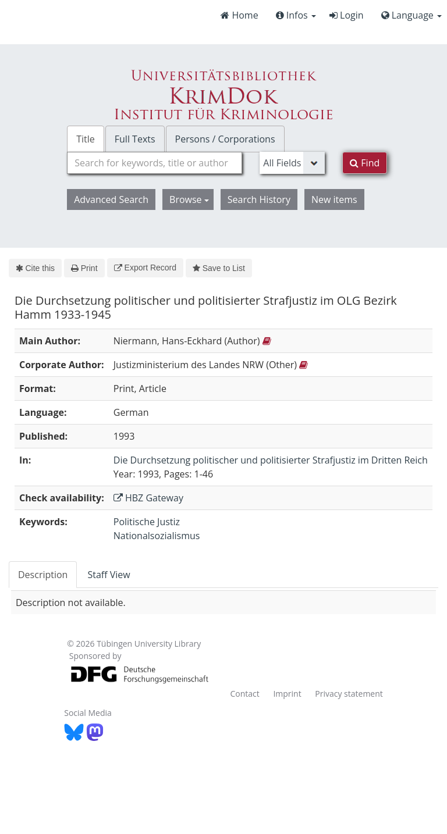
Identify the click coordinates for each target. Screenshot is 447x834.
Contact (244, 693)
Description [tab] (43, 574)
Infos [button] (296, 15)
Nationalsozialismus (156, 535)
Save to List (219, 268)
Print (84, 268)
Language (411, 15)
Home (239, 15)
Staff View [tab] (108, 574)
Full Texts (135, 139)
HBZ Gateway (148, 497)
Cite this (35, 268)
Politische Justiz (146, 521)
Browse (189, 199)
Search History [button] (259, 199)
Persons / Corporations (225, 139)
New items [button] (334, 199)
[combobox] (154, 163)
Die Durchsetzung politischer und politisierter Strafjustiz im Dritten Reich (270, 460)
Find (364, 162)
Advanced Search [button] (111, 199)
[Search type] (292, 163)
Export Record (145, 267)
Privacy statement (349, 693)
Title (85, 139)
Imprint (287, 693)
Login (346, 15)
